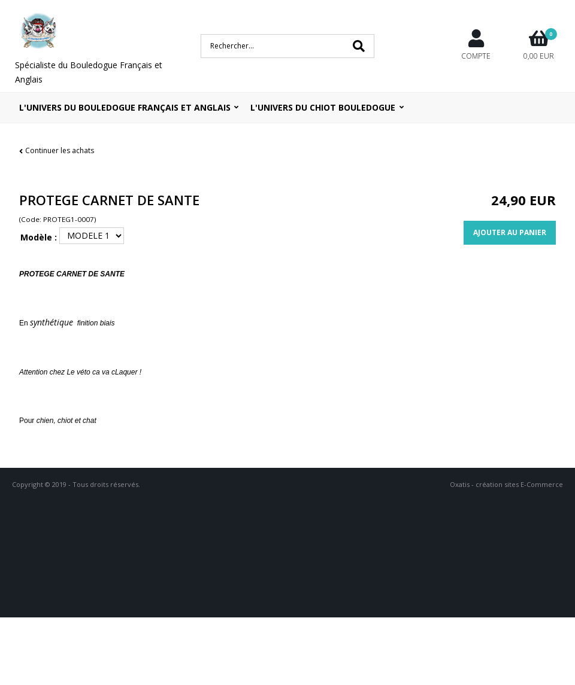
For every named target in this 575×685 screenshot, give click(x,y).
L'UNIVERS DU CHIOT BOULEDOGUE (322, 107)
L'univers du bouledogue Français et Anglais (125, 107)
